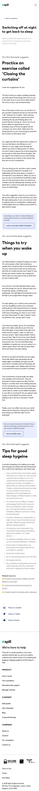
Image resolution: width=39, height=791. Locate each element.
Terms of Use (6, 769)
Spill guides (6, 703)
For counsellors (8, 740)
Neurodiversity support (10, 685)
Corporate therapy (9, 717)
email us (5, 660)
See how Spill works (13, 434)
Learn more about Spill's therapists (19, 226)
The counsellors (8, 681)
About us (5, 731)
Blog (3, 713)
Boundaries (6, 778)
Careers (5, 736)
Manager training (8, 690)
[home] (6, 642)
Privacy (4, 773)
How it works (7, 676)
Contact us (6, 745)
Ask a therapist (7, 708)
